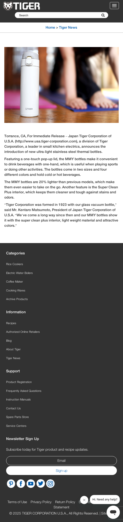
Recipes (11, 323)
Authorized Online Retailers (23, 331)
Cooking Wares (15, 290)
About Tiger (13, 349)
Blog (9, 340)
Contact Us (13, 408)
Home (50, 27)
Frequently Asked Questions (23, 391)
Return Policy (65, 502)
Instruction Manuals (18, 399)
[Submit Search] (103, 15)
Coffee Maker (14, 281)
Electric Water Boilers (19, 273)
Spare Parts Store (17, 417)
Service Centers (16, 426)
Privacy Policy (41, 502)
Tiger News (68, 27)
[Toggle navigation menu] (114, 5)
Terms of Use (17, 502)
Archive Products (17, 299)
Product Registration (19, 382)
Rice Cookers (14, 264)
